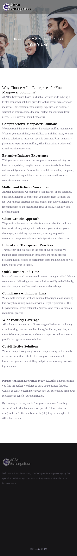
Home (17, 39)
